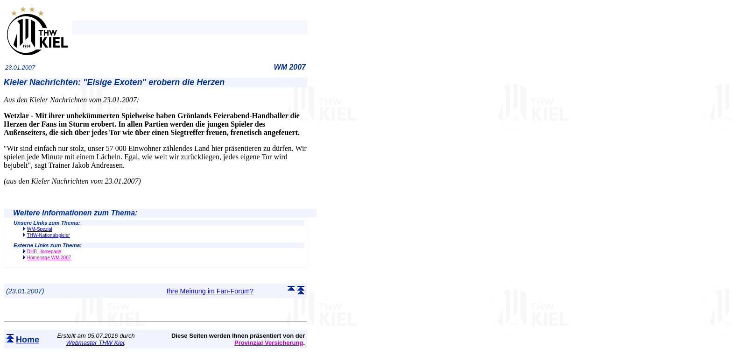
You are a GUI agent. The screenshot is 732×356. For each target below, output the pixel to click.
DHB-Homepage (44, 251)
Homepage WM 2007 (49, 257)
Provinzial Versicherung (268, 342)
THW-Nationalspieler (48, 235)
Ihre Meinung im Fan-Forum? (210, 291)
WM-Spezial (39, 229)
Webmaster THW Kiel (95, 342)
